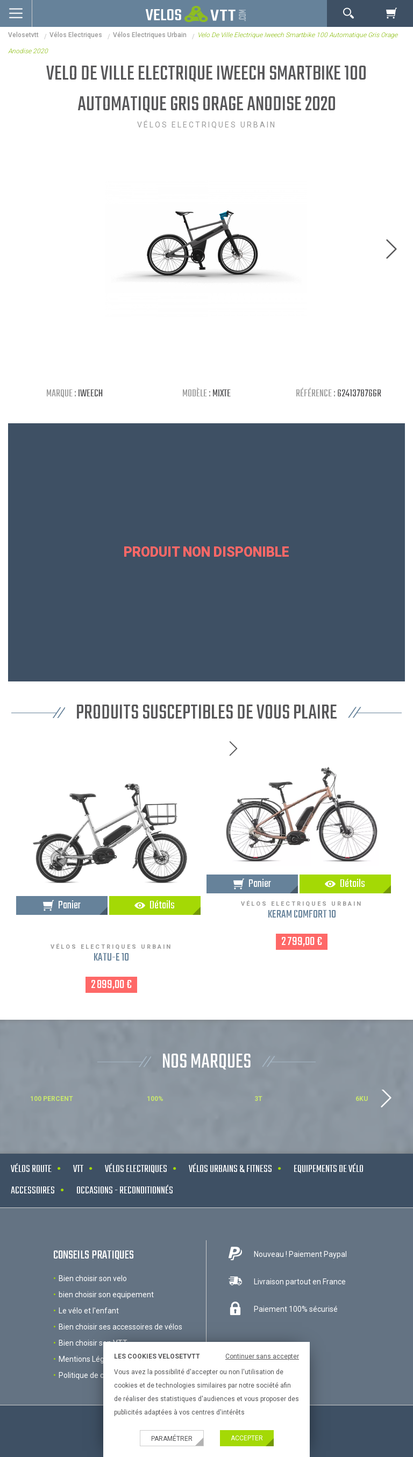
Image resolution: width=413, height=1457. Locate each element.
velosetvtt (23, 35)
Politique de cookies (92, 1375)
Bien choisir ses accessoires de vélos (120, 1327)
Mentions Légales (88, 1359)
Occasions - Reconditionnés (124, 1191)
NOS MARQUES (206, 1062)
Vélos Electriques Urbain (150, 35)
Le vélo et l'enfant (89, 1310)
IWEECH (90, 394)
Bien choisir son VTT (93, 1343)
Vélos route (31, 1169)
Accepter (247, 1438)
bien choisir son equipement (106, 1294)
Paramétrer (172, 1438)
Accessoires (33, 1191)
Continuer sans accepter (262, 1356)
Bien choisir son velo (93, 1278)
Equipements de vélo (329, 1169)
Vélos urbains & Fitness (230, 1169)
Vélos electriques (75, 35)
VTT (78, 1169)
